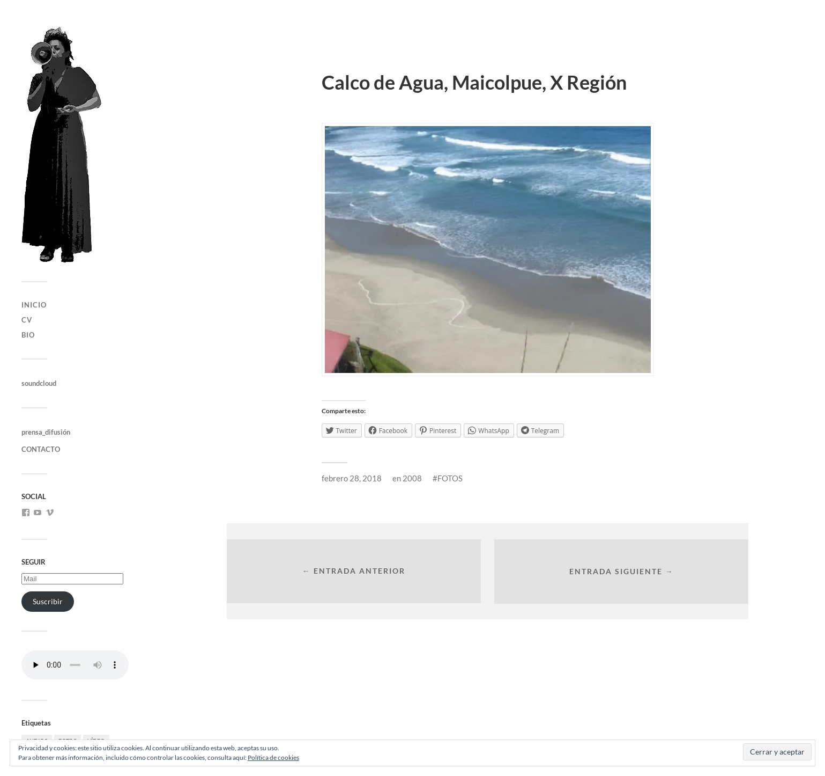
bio (28, 335)
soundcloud (38, 383)
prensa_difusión (45, 432)
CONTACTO (40, 449)
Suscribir (48, 601)
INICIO (34, 305)
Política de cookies (273, 757)
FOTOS (450, 478)
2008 (412, 478)
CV (26, 320)
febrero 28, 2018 (352, 478)
